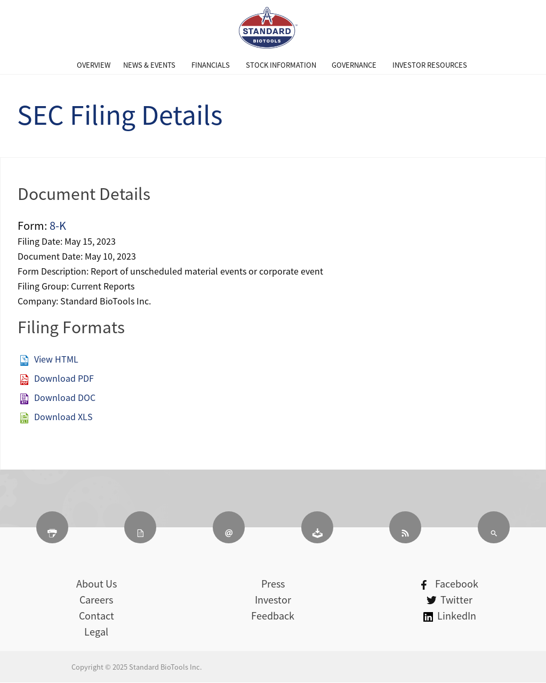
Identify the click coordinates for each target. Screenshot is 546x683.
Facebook (449, 583)
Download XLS (63, 416)
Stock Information (281, 65)
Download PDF (64, 378)
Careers (96, 599)
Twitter (449, 599)
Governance (354, 65)
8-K (58, 225)
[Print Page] (52, 527)
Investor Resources (429, 65)
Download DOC (64, 397)
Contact (96, 615)
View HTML (56, 358)
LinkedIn (449, 615)
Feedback (272, 615)
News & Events (149, 65)
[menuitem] (94, 64)
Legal (96, 631)
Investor (273, 599)
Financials (210, 65)
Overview (93, 65)
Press (273, 583)
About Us (96, 583)
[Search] (494, 527)
